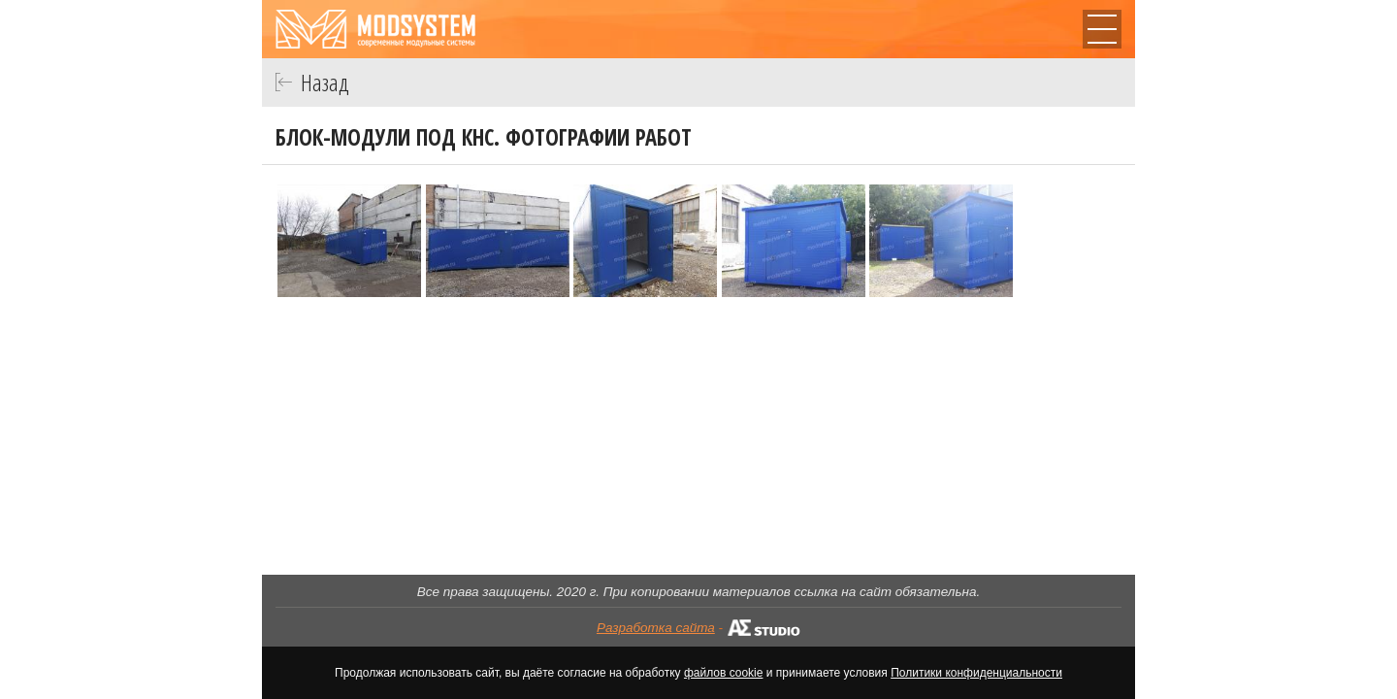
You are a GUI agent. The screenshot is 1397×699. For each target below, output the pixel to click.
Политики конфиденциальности (976, 673)
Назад (325, 82)
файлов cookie (723, 673)
